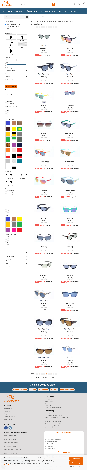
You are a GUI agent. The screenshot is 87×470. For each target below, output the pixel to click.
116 (8, 110)
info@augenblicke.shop (10, 414)
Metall (8, 197)
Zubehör (8, 267)
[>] (56, 27)
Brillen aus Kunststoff (10, 435)
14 (8, 243)
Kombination (10, 191)
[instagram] (10, 428)
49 (8, 212)
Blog (66, 11)
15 (8, 245)
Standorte (43, 390)
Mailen (54, 390)
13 (8, 241)
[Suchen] (53, 4)
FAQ (46, 403)
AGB (46, 419)
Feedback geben (20, 390)
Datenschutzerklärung (10, 465)
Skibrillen (8, 263)
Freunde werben (67, 390)
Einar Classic (10, 103)
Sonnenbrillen (19, 11)
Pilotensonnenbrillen (10, 446)
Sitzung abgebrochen (50, 399)
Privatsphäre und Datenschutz (53, 421)
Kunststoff (10, 193)
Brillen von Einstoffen (10, 439)
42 (8, 204)
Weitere (73, 11)
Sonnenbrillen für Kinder (11, 443)
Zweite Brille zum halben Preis (53, 407)
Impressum (48, 413)
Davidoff (9, 101)
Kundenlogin (79, 4)
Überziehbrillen (32, 11)
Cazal (8, 99)
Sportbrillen (45, 11)
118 (8, 112)
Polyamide (10, 199)
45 (8, 206)
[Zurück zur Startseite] (3, 11)
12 (8, 239)
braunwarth (10, 97)
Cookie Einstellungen (50, 428)
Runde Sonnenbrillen (10, 453)
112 (8, 108)
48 (8, 210)
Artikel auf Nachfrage (11, 29)
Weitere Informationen (76, 466)
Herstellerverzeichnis (50, 401)
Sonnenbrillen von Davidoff (12, 449)
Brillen (9, 11)
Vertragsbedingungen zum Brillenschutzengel (57, 424)
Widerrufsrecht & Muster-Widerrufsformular (56, 417)
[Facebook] (6, 428)
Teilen (33, 390)
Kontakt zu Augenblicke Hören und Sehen (56, 426)
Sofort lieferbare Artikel (12, 24)
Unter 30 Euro (57, 11)
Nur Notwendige (76, 463)
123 (8, 116)
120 (8, 114)
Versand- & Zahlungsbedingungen (54, 415)
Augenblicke (10, 95)
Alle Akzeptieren (76, 459)
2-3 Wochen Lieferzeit (12, 26)
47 (8, 208)
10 (8, 236)
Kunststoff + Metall (12, 195)
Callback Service (49, 405)
